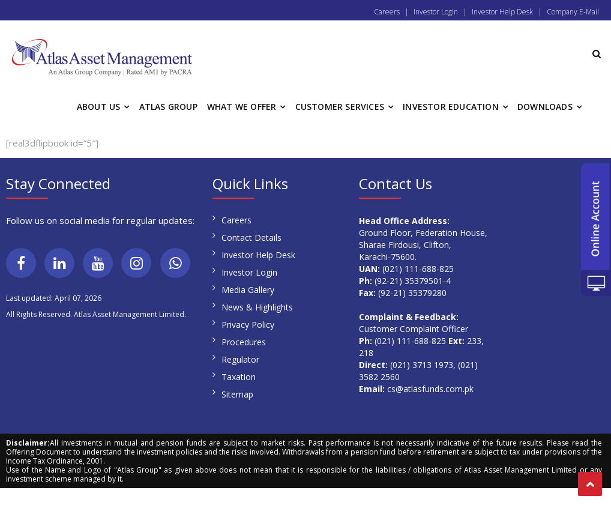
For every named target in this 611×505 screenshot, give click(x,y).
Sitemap (237, 394)
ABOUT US (99, 106)
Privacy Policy (247, 324)
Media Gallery (247, 289)
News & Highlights (257, 307)
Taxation (238, 377)
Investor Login (436, 12)
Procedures (243, 342)
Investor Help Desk (502, 12)
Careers (387, 12)
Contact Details (251, 237)
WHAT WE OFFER (242, 106)
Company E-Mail (573, 12)
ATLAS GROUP (168, 106)
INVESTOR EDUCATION (451, 106)
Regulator (240, 359)
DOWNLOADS (545, 106)
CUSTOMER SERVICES (339, 106)
